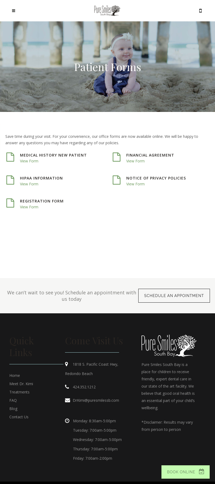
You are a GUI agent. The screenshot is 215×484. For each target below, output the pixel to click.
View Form (29, 160)
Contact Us (19, 416)
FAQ (13, 400)
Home (14, 375)
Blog (13, 408)
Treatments (19, 392)
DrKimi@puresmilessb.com (96, 400)
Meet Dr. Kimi (21, 383)
